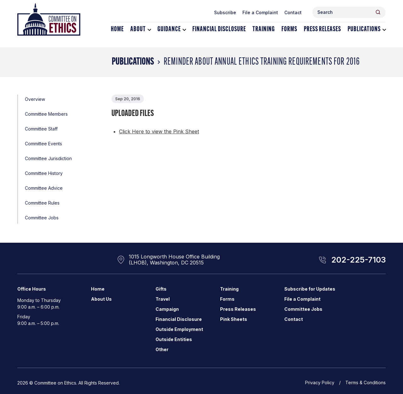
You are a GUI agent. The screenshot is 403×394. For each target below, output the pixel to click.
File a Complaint (260, 12)
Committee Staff (41, 128)
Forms (289, 29)
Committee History (44, 173)
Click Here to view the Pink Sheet (159, 131)
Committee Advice (44, 188)
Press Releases (322, 29)
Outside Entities (174, 339)
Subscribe (225, 12)
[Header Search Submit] (378, 12)
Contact (293, 12)
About (138, 29)
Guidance (169, 29)
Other (162, 349)
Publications (364, 29)
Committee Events (43, 143)
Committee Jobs (42, 217)
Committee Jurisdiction (48, 158)
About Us (101, 299)
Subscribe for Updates (309, 289)
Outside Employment (179, 329)
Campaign (167, 309)
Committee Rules (42, 203)
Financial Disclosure (219, 29)
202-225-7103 (358, 259)
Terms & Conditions (365, 382)
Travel (163, 299)
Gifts (161, 289)
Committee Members (46, 114)
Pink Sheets (233, 319)
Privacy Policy (319, 382)
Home (117, 29)
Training (264, 29)
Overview (35, 99)
